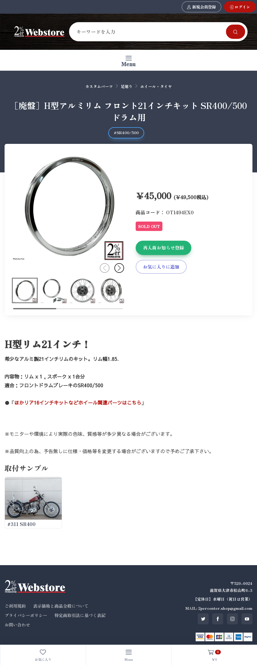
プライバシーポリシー (26, 615)
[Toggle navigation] (128, 60)
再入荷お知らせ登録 (163, 247)
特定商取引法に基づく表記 (80, 615)
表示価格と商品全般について (61, 606)
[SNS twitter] (203, 618)
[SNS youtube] (246, 618)
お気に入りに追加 (161, 266)
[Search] (148, 32)
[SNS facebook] (217, 618)
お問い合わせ (17, 625)
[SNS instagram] (232, 618)
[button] (119, 268)
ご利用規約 (15, 606)
